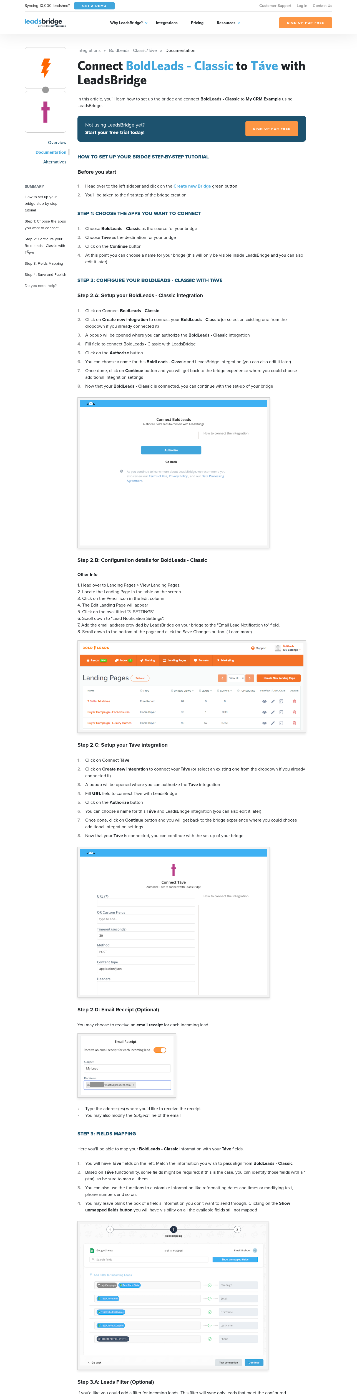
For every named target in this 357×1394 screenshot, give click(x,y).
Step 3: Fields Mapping (44, 263)
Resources (226, 23)
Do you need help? (41, 285)
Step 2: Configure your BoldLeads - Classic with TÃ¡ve (45, 245)
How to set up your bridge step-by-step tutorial (41, 203)
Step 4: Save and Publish (45, 274)
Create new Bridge (193, 186)
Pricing (197, 23)
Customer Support (275, 6)
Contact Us (322, 6)
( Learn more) (239, 631)
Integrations (167, 23)
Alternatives (54, 162)
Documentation (51, 152)
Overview (57, 142)
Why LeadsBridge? (126, 23)
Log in (302, 6)
